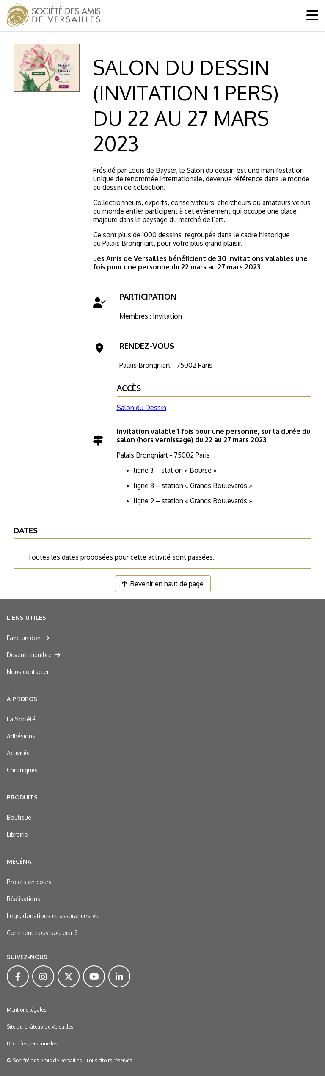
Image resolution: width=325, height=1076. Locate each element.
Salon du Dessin (141, 407)
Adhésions (21, 736)
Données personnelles (32, 1043)
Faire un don (28, 637)
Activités (18, 753)
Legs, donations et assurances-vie (53, 915)
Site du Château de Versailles (40, 1026)
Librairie (17, 834)
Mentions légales (26, 1010)
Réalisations (23, 898)
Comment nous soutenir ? (42, 932)
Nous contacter (28, 671)
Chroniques (22, 770)
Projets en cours (29, 881)
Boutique (19, 817)
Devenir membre (33, 654)
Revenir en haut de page (163, 584)
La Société (21, 719)
